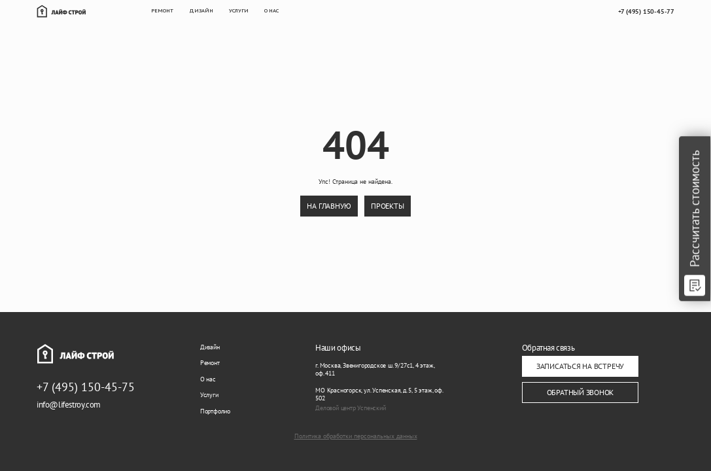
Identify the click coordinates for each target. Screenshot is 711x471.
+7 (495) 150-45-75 (86, 386)
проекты (387, 206)
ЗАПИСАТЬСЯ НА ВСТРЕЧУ (580, 366)
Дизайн (210, 347)
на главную (329, 206)
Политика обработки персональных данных (355, 436)
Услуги (209, 395)
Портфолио (215, 411)
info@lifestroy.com (69, 404)
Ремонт (210, 362)
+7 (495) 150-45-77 (646, 11)
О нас (208, 379)
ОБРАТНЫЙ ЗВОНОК (580, 392)
